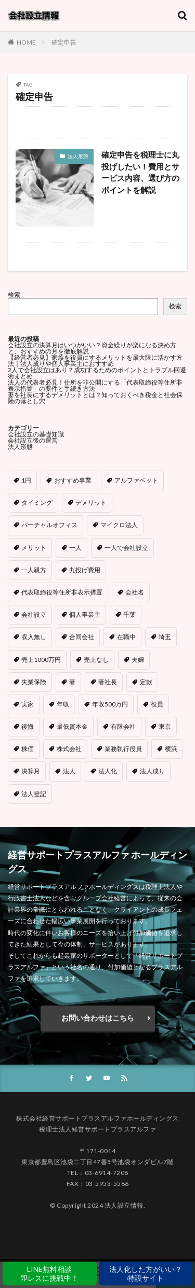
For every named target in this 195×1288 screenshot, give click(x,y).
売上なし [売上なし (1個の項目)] (96, 659)
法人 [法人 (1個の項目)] (69, 771)
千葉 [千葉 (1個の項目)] (129, 614)
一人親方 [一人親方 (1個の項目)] (33, 570)
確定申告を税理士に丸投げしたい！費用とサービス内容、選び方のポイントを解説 (140, 172)
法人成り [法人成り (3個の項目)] (152, 771)
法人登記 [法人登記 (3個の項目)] (33, 794)
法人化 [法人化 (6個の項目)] (107, 771)
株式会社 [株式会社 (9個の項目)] (69, 749)
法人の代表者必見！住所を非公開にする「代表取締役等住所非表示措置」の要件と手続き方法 (95, 385)
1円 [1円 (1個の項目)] (26, 480)
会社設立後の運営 (33, 440)
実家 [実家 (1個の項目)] (27, 704)
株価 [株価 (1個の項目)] (27, 749)
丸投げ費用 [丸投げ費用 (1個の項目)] (84, 570)
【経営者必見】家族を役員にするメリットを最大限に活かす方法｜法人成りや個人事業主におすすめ (95, 360)
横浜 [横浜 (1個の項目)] (171, 749)
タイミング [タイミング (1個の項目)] (37, 502)
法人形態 (78, 156)
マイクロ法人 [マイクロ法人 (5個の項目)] (119, 525)
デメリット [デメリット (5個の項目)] (91, 502)
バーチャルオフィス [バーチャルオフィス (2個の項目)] (49, 525)
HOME (26, 42)
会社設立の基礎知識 (36, 434)
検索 (14, 295)
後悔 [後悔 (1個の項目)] (27, 726)
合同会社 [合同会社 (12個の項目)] (81, 637)
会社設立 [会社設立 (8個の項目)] (33, 614)
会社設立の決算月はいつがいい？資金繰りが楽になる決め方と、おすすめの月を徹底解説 (92, 348)
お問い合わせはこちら (97, 1017)
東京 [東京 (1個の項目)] (165, 726)
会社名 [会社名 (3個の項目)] (134, 592)
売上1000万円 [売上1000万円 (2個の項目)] (41, 659)
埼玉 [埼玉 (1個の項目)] (165, 637)
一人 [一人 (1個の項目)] (75, 547)
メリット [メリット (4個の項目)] (33, 547)
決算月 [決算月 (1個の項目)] (30, 771)
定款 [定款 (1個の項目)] (146, 682)
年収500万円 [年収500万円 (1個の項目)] (110, 704)
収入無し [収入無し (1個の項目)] (33, 637)
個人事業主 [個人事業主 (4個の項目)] (84, 614)
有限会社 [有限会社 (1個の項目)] (123, 726)
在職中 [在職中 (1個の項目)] (126, 637)
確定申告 (63, 42)
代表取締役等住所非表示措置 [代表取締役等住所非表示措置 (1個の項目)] (61, 592)
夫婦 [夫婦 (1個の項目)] (138, 659)
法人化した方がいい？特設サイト (145, 1273)
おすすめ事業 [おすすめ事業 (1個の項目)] (73, 480)
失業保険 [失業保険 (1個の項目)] (33, 682)
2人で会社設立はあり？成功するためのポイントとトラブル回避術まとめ (97, 373)
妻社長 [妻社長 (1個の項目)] (107, 682)
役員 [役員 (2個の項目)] (157, 704)
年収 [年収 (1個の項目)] (63, 704)
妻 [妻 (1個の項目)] (72, 682)
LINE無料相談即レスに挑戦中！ (49, 1273)
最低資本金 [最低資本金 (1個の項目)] (72, 726)
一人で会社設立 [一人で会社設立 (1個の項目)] (126, 547)
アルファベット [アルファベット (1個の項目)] (136, 480)
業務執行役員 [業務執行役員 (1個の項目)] (123, 749)
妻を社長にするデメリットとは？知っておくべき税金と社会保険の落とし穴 (95, 398)
